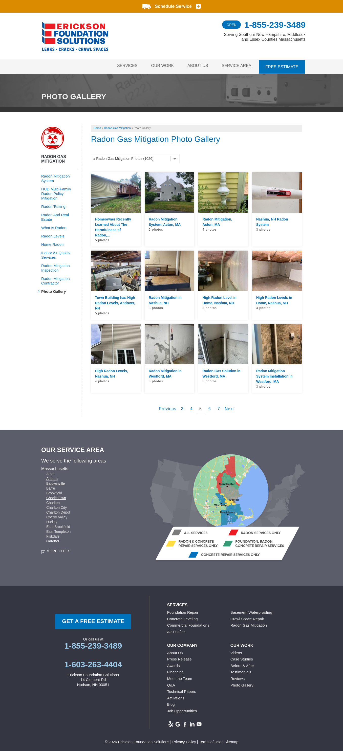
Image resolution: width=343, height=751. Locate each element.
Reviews (237, 677)
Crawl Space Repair (247, 617)
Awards (173, 664)
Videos (236, 651)
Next (229, 407)
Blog (171, 703)
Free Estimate (282, 66)
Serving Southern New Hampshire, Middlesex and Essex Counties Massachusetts (265, 36)
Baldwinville (55, 482)
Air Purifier (176, 630)
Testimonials (240, 671)
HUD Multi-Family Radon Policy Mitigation (56, 192)
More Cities (59, 549)
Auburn (52, 477)
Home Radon (52, 243)
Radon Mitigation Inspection (55, 266)
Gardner (52, 540)
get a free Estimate (93, 620)
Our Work (159, 66)
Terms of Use (210, 740)
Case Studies (241, 658)
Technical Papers (181, 690)
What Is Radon (53, 226)
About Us (195, 66)
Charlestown (56, 496)
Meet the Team (179, 677)
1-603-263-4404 (93, 663)
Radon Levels (53, 234)
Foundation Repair (182, 611)
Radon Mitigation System (55, 176)
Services (122, 66)
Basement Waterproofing (251, 611)
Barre (50, 487)
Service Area (236, 66)
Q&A (171, 683)
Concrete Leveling (182, 617)
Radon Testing (53, 205)
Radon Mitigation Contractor (55, 279)
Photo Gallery (53, 290)
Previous (167, 407)
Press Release (179, 658)
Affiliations (175, 696)
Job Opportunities (182, 710)
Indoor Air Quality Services (55, 253)
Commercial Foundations (188, 624)
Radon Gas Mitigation (53, 157)
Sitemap (231, 740)
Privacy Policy (184, 740)
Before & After (242, 664)
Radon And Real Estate (55, 215)
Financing (175, 671)
